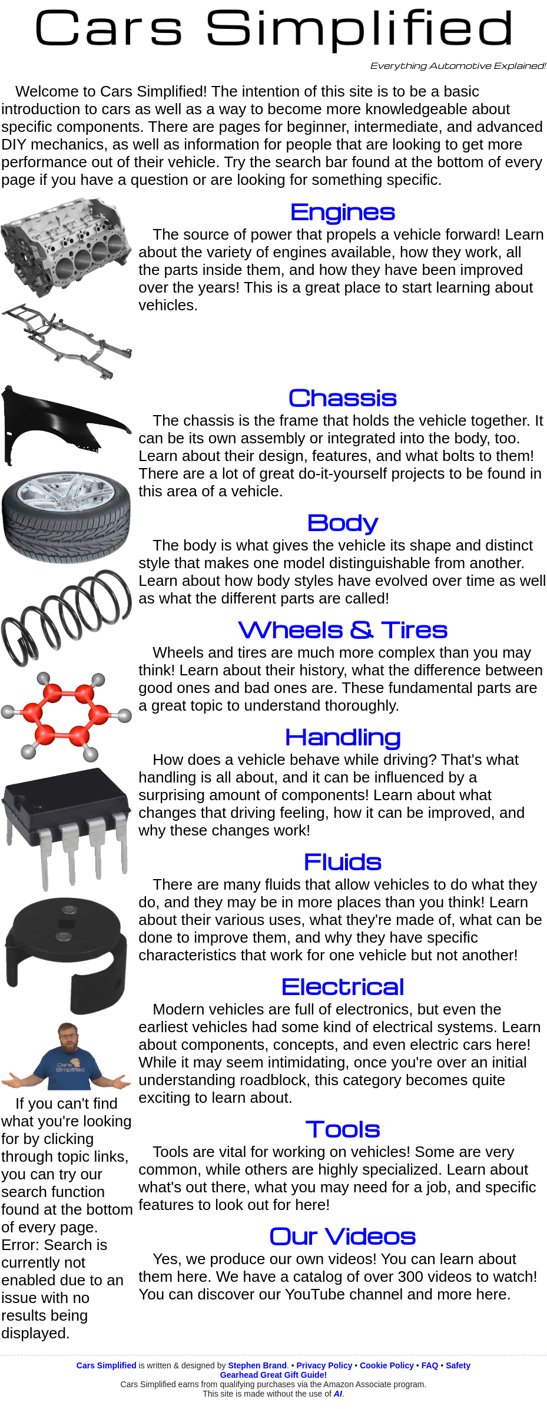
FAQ (430, 1365)
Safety (458, 1365)
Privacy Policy (325, 1365)
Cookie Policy (387, 1365)
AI (338, 1393)
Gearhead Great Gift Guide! (273, 1375)
